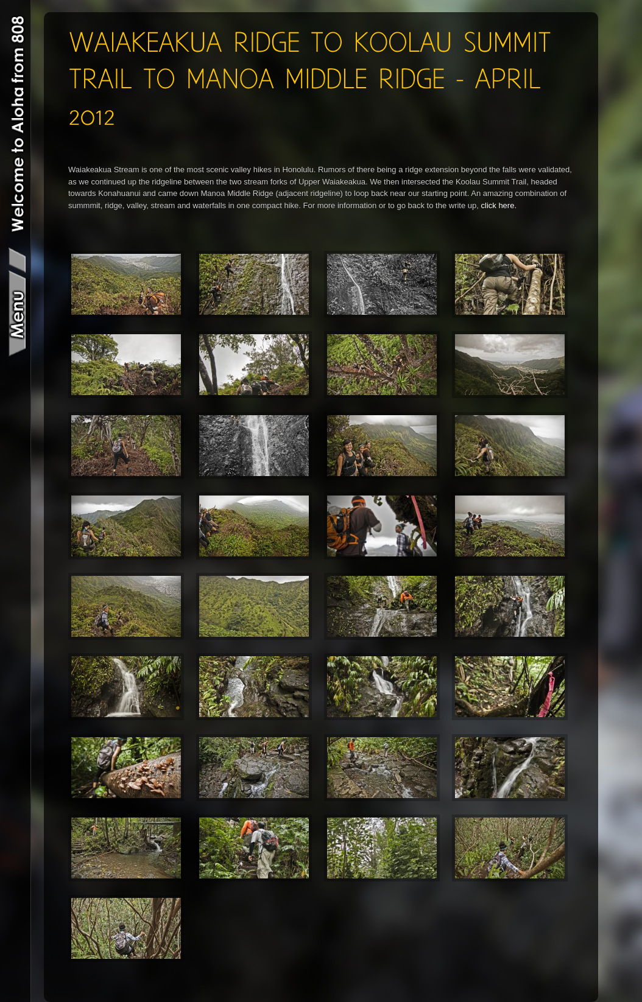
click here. (499, 205)
